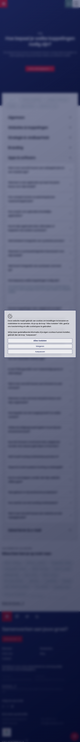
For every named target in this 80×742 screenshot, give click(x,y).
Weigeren (40, 346)
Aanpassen (40, 351)
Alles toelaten (40, 340)
